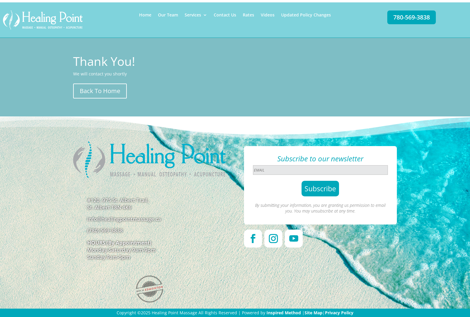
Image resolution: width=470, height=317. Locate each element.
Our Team (168, 15)
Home (145, 15)
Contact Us (225, 15)
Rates (248, 15)
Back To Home (100, 91)
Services (193, 15)
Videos (268, 15)
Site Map (314, 313)
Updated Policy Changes (306, 15)
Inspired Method (283, 313)
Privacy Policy (339, 313)
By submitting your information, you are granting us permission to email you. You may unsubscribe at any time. (320, 208)
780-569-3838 (411, 17)
